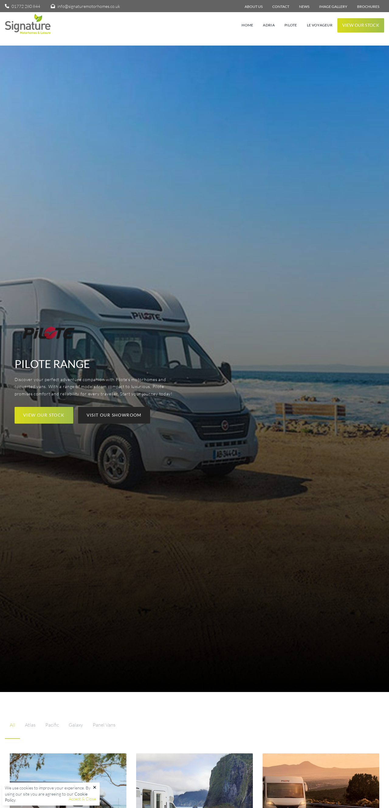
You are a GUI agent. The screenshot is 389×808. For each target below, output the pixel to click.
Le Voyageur (319, 25)
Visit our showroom (114, 415)
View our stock (360, 25)
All (12, 725)
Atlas (30, 725)
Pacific (52, 725)
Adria (269, 25)
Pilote (290, 25)
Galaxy (76, 725)
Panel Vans (104, 725)
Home (247, 25)
